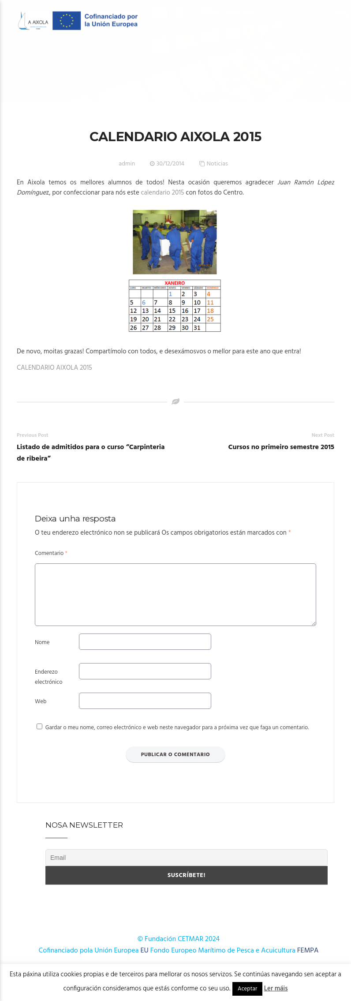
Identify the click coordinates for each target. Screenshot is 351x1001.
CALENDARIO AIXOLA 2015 (54, 368)
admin (127, 164)
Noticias (217, 164)
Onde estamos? (145, 92)
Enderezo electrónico (49, 687)
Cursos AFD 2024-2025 (291, 58)
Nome (42, 653)
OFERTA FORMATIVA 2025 (203, 58)
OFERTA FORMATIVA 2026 (112, 58)
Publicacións (47, 92)
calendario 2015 (162, 192)
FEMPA (308, 961)
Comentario (51, 553)
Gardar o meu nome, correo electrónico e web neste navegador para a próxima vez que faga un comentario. (177, 738)
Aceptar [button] (247, 989)
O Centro (39, 58)
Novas (95, 92)
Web (40, 712)
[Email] (186, 868)
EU (145, 961)
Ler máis (276, 988)
